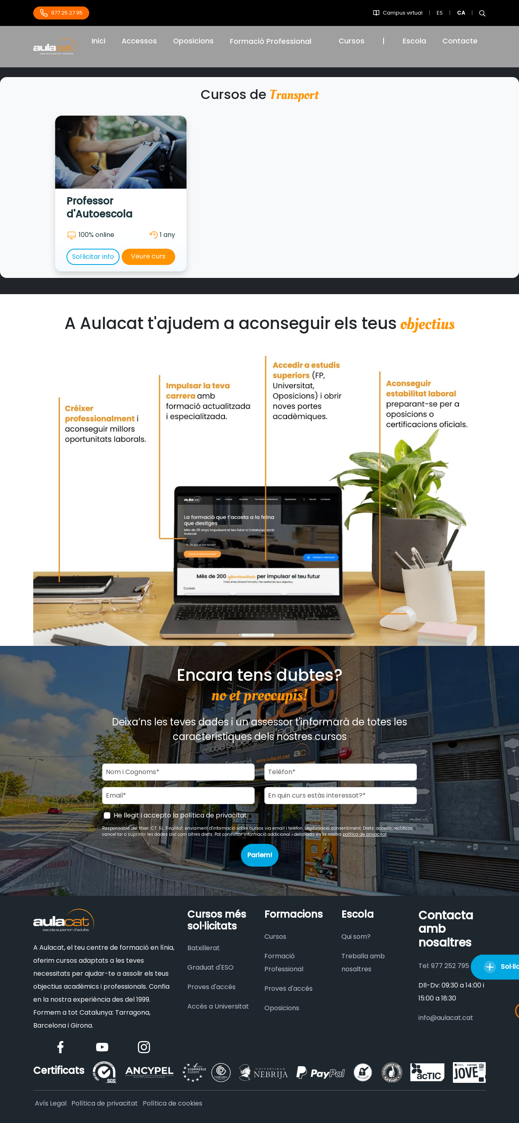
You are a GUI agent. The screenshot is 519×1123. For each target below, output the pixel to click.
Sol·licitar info (93, 256)
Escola (414, 41)
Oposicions (193, 41)
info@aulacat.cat (445, 1017)
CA (461, 13)
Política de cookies (172, 1103)
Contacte (460, 41)
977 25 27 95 (61, 13)
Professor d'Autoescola (99, 208)
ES (440, 13)
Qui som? (356, 936)
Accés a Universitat (218, 1006)
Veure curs (148, 256)
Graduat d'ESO (210, 967)
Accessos (139, 41)
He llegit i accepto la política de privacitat (180, 815)
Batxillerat (203, 948)
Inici (98, 41)
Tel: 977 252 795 (443, 965)
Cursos (352, 41)
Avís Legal (50, 1103)
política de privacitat (365, 834)
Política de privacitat (104, 1103)
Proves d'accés (211, 987)
